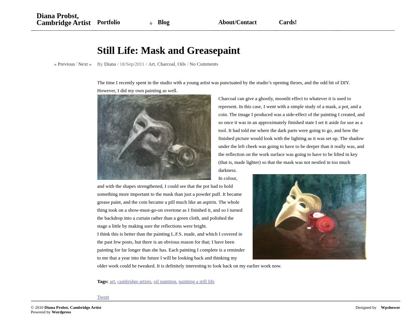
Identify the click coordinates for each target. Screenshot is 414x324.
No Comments (204, 64)
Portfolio (108, 22)
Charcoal (166, 64)
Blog (164, 22)
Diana (110, 64)
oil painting (165, 281)
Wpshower (390, 307)
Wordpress (61, 312)
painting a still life (197, 281)
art (112, 281)
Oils (182, 64)
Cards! (288, 22)
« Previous (64, 64)
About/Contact (238, 22)
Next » (84, 64)
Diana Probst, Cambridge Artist (64, 19)
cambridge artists (134, 281)
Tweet (103, 297)
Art (151, 64)
